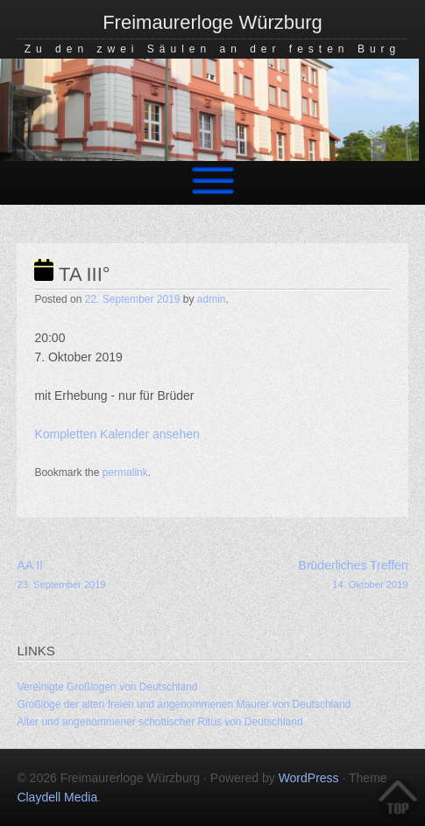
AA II (114, 576)
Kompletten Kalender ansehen (116, 434)
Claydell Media (57, 797)
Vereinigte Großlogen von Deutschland (107, 687)
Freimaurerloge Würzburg (212, 22)
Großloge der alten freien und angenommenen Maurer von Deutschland (184, 704)
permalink (125, 472)
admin (211, 299)
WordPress (309, 778)
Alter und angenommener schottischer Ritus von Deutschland (159, 722)
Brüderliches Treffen (310, 576)
